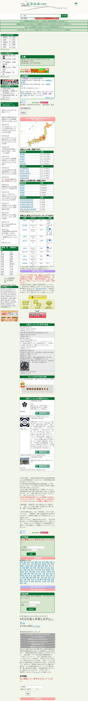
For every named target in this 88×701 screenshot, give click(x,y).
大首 (42, 577)
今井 (32, 562)
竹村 (53, 571)
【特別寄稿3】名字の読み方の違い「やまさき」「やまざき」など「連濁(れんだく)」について (9, 235)
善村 (24, 562)
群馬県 (22, 192)
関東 (25, 95)
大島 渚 (24, 236)
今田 (36, 570)
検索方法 (24, 550)
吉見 (2, 269)
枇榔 (39, 566)
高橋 (45, 579)
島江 (39, 581)
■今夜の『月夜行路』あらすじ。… (9, 296)
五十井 (25, 581)
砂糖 (23, 577)
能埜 (33, 571)
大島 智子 (24, 259)
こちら (7, 49)
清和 (23, 84)
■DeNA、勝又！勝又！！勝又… (8, 300)
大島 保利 (24, 225)
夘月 (13, 39)
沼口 (36, 573)
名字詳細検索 (38, 558)
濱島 (14, 67)
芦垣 (32, 564)
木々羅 (37, 579)
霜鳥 (52, 579)
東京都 (22, 154)
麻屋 (4, 44)
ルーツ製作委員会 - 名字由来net (9, 280)
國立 (42, 568)
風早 (4, 39)
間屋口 (22, 566)
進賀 (32, 581)
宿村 (11, 274)
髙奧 (13, 42)
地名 (38, 91)
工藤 (30, 571)
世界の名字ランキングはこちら (37, 646)
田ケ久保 (47, 568)
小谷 (11, 252)
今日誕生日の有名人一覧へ (37, 644)
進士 (4, 47)
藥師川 (5, 37)
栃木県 (45, 93)
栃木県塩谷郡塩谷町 (26, 200)
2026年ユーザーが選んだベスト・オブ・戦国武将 (9, 207)
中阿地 (48, 571)
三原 (53, 577)
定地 (28, 93)
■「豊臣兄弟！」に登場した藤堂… (9, 298)
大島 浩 (24, 220)
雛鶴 (47, 562)
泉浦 (24, 573)
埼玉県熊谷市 (24, 168)
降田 (31, 566)
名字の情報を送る (25, 108)
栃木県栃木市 (24, 176)
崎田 (14, 62)
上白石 (38, 571)
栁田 (11, 261)
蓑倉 (48, 579)
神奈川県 (23, 164)
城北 (26, 575)
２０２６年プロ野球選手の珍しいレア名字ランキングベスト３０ (9, 160)
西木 (49, 577)
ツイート (23, 100)
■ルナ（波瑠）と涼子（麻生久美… (9, 294)
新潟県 (22, 188)
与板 (28, 570)
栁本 (11, 259)
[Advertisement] (37, 45)
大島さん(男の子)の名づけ (37, 587)
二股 (43, 573)
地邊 (13, 37)
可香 (52, 570)
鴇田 (28, 579)
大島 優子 (24, 229)
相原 (2, 254)
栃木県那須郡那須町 (26, 202)
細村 (28, 573)
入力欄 (23, 547)
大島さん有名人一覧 (37, 271)
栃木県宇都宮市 (25, 173)
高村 (39, 570)
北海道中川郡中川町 (26, 204)
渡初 (30, 577)
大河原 (44, 581)
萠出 (34, 568)
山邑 (34, 575)
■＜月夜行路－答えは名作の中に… (9, 292)
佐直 (43, 562)
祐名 (35, 566)
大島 (38, 78)
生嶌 (47, 573)
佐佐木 (43, 571)
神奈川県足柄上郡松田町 (28, 209)
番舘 (36, 564)
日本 (22, 91)
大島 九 (24, 256)
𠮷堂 (11, 272)
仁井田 (27, 566)
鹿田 (21, 573)
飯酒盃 (48, 570)
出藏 (51, 562)
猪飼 (38, 575)
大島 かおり (25, 251)
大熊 (14, 59)
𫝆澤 (11, 269)
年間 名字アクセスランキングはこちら (37, 639)
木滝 (2, 266)
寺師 (42, 566)
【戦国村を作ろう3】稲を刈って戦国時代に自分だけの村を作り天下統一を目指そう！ (44, 24)
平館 (32, 573)
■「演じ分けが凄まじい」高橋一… (9, 305)
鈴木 (28, 562)
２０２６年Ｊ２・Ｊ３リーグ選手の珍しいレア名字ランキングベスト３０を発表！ (44, 30)
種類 (22, 605)
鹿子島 (12, 264)
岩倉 (45, 577)
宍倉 (11, 256)
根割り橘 (8, 55)
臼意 (38, 568)
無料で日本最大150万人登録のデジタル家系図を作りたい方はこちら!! (9, 119)
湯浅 (26, 571)
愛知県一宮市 (24, 171)
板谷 (2, 256)
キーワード (24, 602)
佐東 (51, 573)
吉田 (51, 575)
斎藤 (36, 562)
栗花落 (22, 571)
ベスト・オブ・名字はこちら (38, 636)
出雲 (34, 78)
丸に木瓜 (7, 59)
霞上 (28, 564)
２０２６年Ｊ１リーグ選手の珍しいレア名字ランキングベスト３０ (9, 139)
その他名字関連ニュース (6, 307)
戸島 (2, 259)
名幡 (24, 570)
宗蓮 (23, 568)
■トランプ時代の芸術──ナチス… (8, 290)
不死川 (24, 564)
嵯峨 (23, 80)
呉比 (30, 568)
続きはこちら (6, 242)
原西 (27, 577)
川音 (32, 579)
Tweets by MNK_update (8, 285)
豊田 (2, 272)
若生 (38, 577)
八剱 (24, 583)
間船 (13, 44)
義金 (52, 581)
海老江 (5, 42)
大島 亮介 (24, 240)
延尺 (52, 568)
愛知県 (22, 156)
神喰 (11, 254)
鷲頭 (21, 583)
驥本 (41, 579)
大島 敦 (24, 248)
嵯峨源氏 (49, 80)
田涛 (2, 261)
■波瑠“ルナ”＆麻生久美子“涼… (8, 303)
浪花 (36, 581)
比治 (39, 562)
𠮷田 (13, 47)
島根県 (26, 78)
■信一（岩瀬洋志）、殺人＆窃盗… (9, 301)
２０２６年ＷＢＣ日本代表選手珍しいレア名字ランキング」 (9, 171)
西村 (46, 566)
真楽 (21, 579)
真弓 (50, 566)
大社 (11, 266)
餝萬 (21, 562)
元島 (47, 575)
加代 (43, 570)
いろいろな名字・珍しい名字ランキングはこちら (38, 634)
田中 (14, 55)
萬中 (2, 274)
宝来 (2, 264)
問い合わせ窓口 (41, 288)
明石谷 (44, 564)
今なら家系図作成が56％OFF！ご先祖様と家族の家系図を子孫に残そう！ (44, 21)
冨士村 (43, 575)
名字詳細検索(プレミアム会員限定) (47, 18)
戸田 (48, 564)
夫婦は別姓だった (8, 88)
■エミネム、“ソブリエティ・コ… (8, 288)
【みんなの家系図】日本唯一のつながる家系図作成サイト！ (44, 27)
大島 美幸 (24, 263)
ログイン (47, 379)
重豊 (27, 568)
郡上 (21, 570)
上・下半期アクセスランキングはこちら (38, 641)
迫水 (39, 573)
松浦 (22, 82)
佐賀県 (22, 195)
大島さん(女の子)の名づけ (37, 589)
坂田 (52, 564)
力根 (24, 579)
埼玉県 (22, 159)
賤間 (34, 577)
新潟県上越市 (24, 178)
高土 (39, 564)
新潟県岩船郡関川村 (26, 207)
